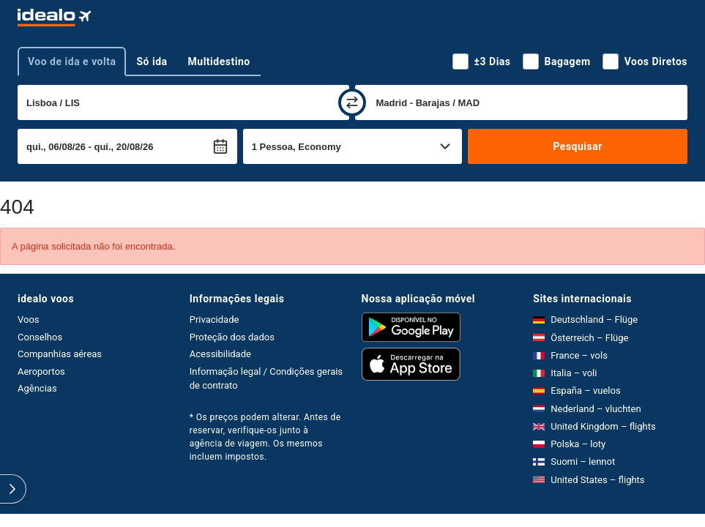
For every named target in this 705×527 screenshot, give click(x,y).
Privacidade (214, 319)
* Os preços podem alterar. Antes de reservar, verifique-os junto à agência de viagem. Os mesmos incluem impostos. (265, 437)
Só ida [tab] (151, 61)
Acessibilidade (220, 353)
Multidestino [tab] (219, 61)
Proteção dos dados (232, 337)
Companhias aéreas (60, 353)
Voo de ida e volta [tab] (72, 61)
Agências (37, 388)
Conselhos (40, 337)
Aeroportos (41, 371)
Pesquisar (577, 146)
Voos (29, 319)
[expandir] (13, 489)
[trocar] (352, 102)
